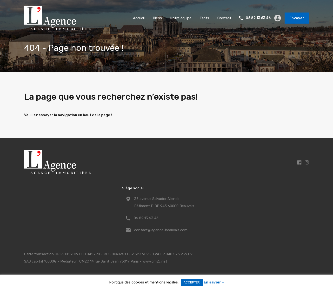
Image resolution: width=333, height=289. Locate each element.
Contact (224, 18)
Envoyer (296, 18)
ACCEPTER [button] (192, 282)
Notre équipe (180, 18)
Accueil (139, 18)
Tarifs (204, 18)
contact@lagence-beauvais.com (160, 230)
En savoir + (214, 282)
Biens (157, 18)
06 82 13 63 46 (258, 18)
